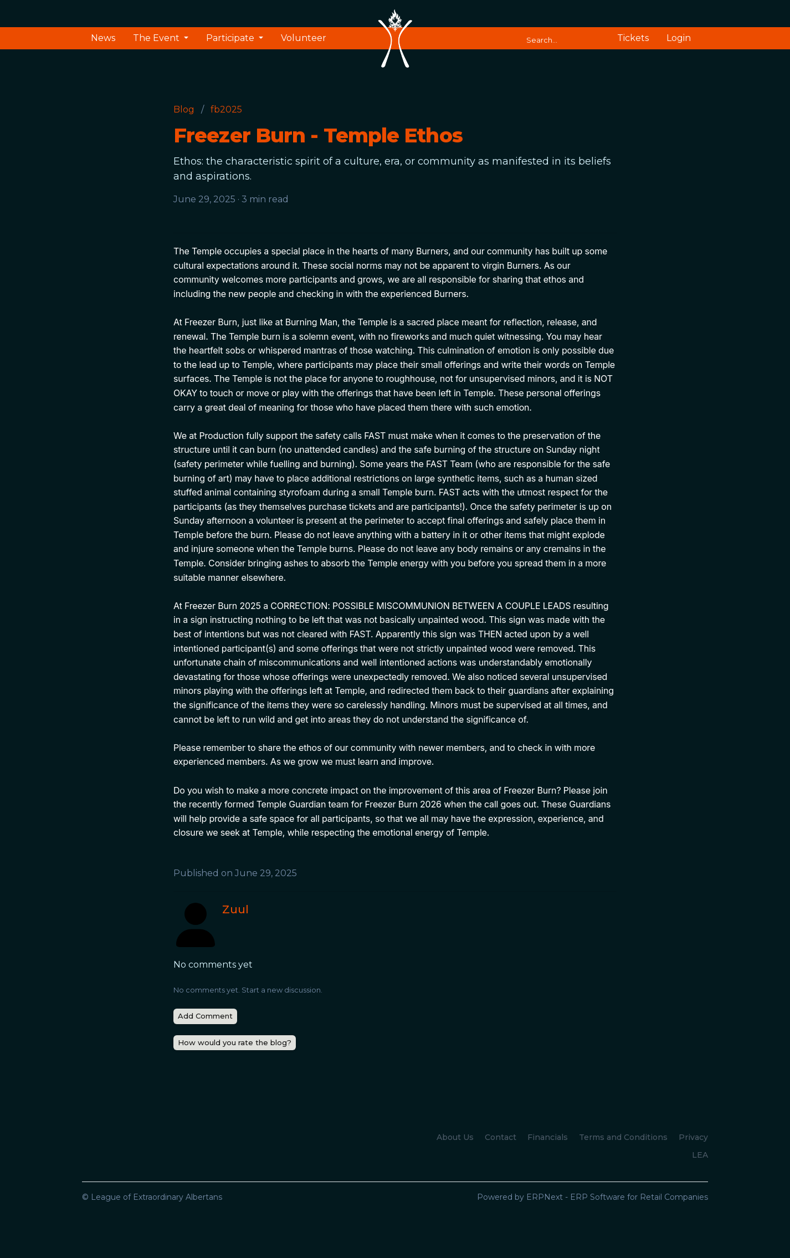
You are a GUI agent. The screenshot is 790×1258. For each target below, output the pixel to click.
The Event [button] (157, 38)
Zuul (235, 909)
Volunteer (303, 38)
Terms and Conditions (623, 1137)
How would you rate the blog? (234, 1042)
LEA (700, 1155)
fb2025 (226, 109)
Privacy (693, 1137)
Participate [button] (231, 38)
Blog (183, 109)
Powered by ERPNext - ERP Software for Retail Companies (592, 1197)
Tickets (633, 38)
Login (678, 38)
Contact (500, 1137)
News (103, 38)
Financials (547, 1137)
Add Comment (205, 1015)
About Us (455, 1137)
